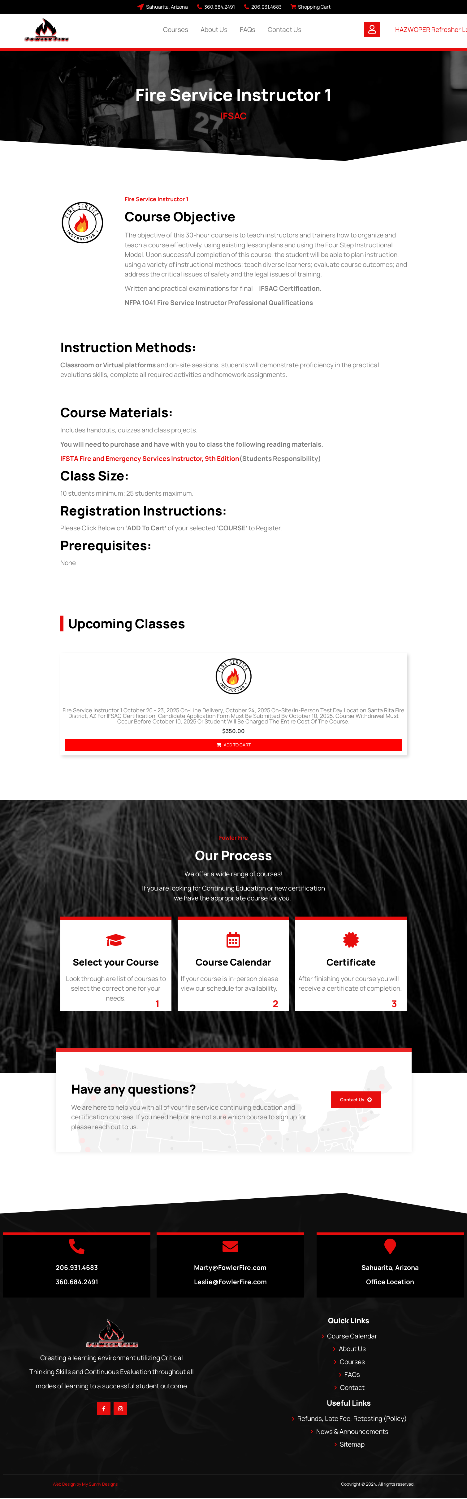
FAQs (247, 29)
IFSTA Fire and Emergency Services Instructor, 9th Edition (149, 458)
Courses (175, 29)
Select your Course (116, 962)
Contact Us (284, 29)
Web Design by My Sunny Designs (85, 1484)
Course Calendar (233, 962)
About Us (214, 29)
